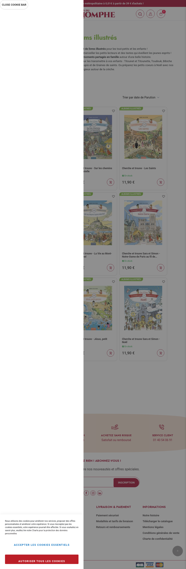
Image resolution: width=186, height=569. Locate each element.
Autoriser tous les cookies (41, 561)
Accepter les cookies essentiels (42, 544)
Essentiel (72, 18)
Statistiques (72, 67)
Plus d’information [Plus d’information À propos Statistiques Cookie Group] (66, 94)
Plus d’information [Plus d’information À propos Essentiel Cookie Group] (66, 49)
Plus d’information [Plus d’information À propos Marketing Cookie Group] (66, 139)
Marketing (72, 112)
